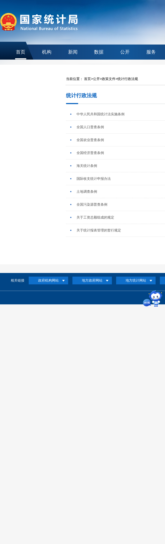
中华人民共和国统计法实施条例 (100, 114)
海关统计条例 (86, 166)
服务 (151, 52)
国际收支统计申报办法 (93, 178)
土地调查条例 (86, 191)
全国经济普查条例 (90, 153)
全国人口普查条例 (90, 127)
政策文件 (109, 79)
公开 (125, 52)
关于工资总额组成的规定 (95, 217)
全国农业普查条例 (90, 140)
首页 (20, 52)
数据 (99, 52)
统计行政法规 (127, 79)
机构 (46, 52)
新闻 (73, 52)
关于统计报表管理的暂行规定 (98, 230)
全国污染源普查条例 (91, 204)
